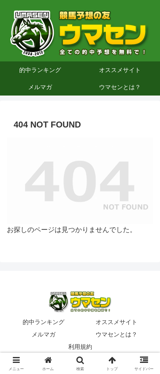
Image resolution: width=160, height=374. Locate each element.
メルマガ (43, 334)
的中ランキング (43, 322)
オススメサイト (116, 322)
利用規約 (80, 346)
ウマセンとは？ (116, 334)
